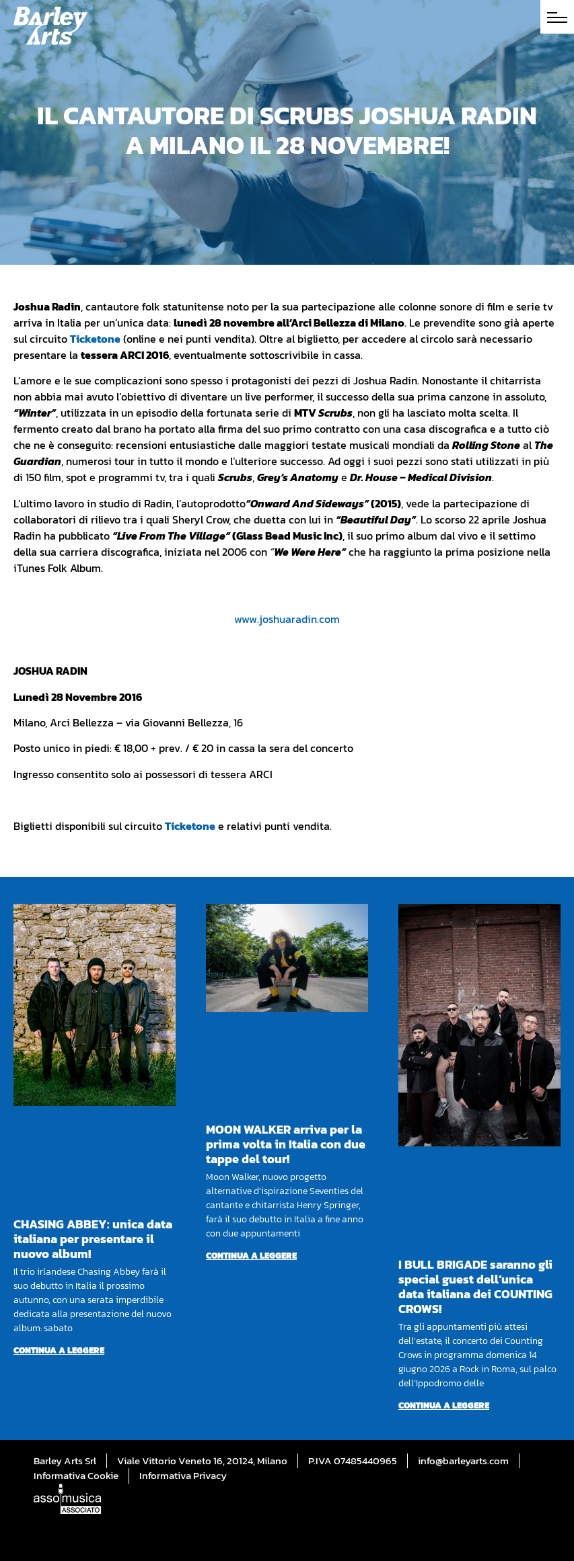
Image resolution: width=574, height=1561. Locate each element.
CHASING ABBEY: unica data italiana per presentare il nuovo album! (92, 1239)
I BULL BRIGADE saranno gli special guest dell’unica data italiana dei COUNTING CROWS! (475, 1286)
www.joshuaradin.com (287, 619)
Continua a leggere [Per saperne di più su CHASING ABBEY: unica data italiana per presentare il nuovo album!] (58, 1350)
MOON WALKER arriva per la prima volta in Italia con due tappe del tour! (285, 1144)
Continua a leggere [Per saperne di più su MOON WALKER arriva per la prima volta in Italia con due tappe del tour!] (251, 1255)
